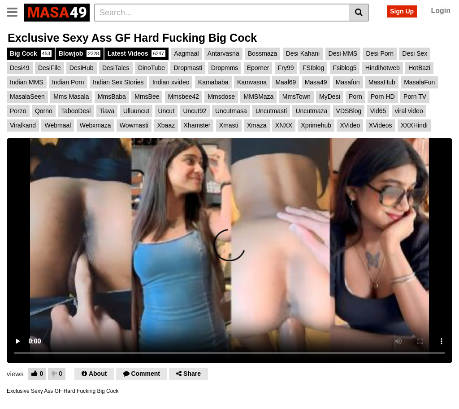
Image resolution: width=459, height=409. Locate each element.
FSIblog (313, 67)
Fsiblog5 (345, 67)
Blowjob (79, 53)
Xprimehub (316, 125)
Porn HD (383, 96)
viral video (409, 110)
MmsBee (146, 96)
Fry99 (286, 67)
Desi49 (20, 67)
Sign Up (402, 11)
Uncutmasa (231, 110)
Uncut (166, 110)
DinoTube (151, 67)
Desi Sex (414, 53)
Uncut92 (194, 110)
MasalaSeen (27, 96)
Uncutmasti (271, 110)
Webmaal (57, 125)
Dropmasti (187, 67)
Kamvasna (252, 82)
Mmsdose (221, 96)
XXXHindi (414, 125)
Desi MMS (343, 53)
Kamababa (213, 82)
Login (440, 10)
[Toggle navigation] (15, 11)
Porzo (18, 110)
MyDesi (329, 96)
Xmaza (257, 125)
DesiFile (49, 67)
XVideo (350, 125)
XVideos (380, 125)
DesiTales (116, 67)
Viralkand (23, 125)
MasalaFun (419, 82)
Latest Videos (136, 53)
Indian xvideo (171, 82)
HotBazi (419, 67)
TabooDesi (76, 110)
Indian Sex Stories (118, 82)
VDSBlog (349, 110)
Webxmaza (95, 125)
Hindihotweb (382, 67)
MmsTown (296, 96)
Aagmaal (186, 53)
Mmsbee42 (183, 96)
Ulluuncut (136, 110)
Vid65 (378, 110)
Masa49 (316, 82)
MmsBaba (112, 96)
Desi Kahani (303, 53)
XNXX (283, 125)
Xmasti (228, 125)
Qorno (43, 110)
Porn (355, 96)
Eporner (258, 67)
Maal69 (285, 82)
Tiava (107, 110)
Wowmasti (134, 125)
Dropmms (224, 67)
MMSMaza (258, 96)
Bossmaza (262, 53)
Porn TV (414, 96)
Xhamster (197, 125)
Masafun (348, 82)
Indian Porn (68, 82)
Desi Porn (379, 53)
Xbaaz (166, 125)
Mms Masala (71, 96)
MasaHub (381, 82)
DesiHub (81, 67)
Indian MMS (26, 82)
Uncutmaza (311, 110)
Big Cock (31, 53)
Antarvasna (223, 53)
